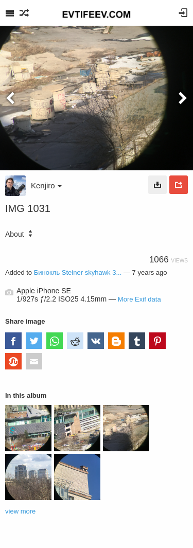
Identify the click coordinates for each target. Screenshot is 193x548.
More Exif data (139, 299)
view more (20, 511)
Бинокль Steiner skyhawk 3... (78, 272)
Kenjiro (46, 185)
